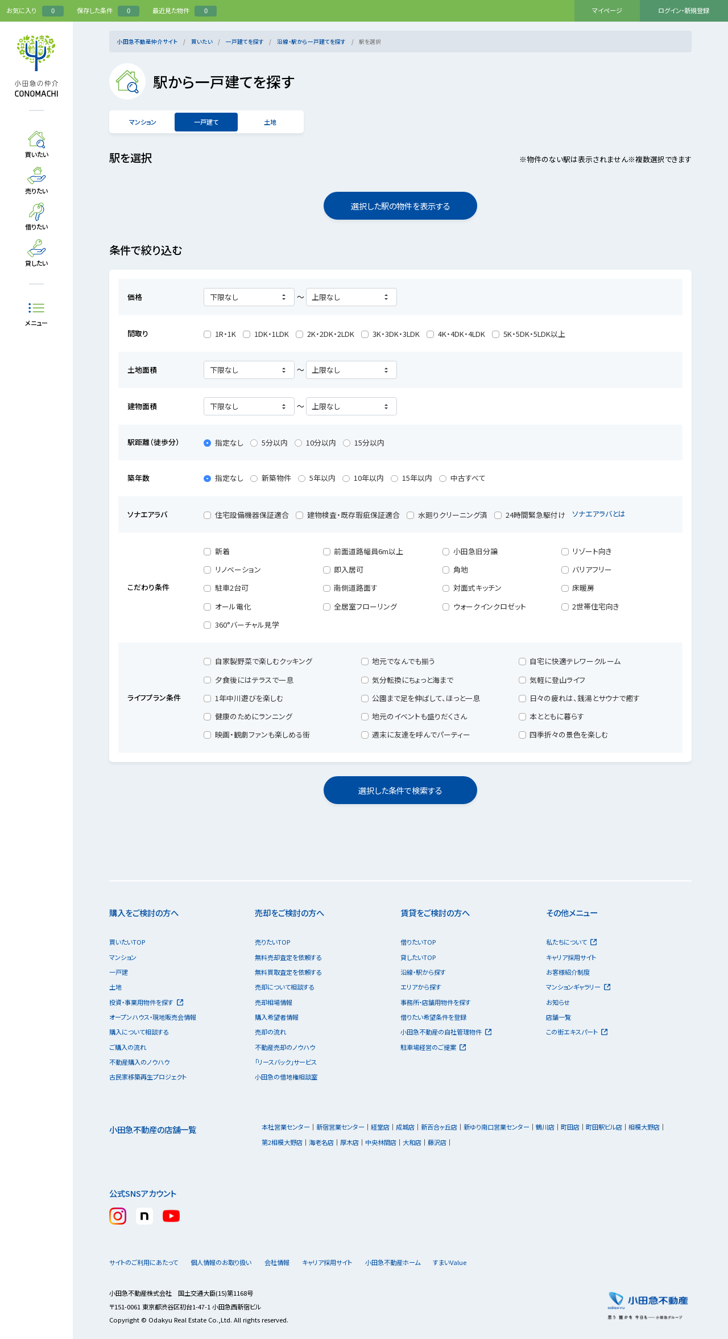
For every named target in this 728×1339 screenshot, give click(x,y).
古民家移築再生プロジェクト (148, 1076)
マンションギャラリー (578, 986)
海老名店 (321, 1142)
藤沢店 (437, 1142)
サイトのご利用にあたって (143, 1262)
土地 (270, 121)
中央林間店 (380, 1142)
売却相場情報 (273, 1002)
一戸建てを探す (245, 42)
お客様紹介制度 (568, 972)
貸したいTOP (418, 957)
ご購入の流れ (127, 1047)
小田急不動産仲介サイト (147, 42)
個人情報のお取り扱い (226, 1262)
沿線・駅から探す (423, 972)
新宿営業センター (340, 1126)
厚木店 (349, 1142)
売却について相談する (285, 986)
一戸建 (118, 972)
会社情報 (291, 1262)
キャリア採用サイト (571, 957)
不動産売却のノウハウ (285, 1047)
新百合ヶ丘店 (439, 1126)
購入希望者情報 (277, 1016)
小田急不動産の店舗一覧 (152, 1129)
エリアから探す (420, 986)
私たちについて (571, 941)
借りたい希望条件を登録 (433, 1016)
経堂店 (380, 1126)
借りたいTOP (418, 941)
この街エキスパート (576, 1031)
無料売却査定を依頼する (288, 957)
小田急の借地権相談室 (286, 1076)
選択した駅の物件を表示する (401, 206)
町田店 (570, 1126)
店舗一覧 (558, 1016)
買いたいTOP (127, 941)
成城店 (405, 1126)
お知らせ (558, 1002)
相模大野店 (644, 1126)
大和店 (412, 1142)
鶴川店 (545, 1126)
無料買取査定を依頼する (288, 972)
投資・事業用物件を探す (146, 1002)
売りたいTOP (272, 941)
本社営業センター (286, 1126)
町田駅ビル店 (604, 1126)
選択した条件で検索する (400, 790)
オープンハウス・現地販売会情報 (152, 1016)
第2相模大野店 (282, 1142)
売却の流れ (270, 1031)
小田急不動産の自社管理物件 (445, 1031)
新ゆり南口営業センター (497, 1126)
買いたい (202, 42)
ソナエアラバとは (604, 513)
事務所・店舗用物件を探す (435, 1002)
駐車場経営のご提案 (433, 1047)
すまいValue (482, 1262)
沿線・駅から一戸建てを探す (311, 42)
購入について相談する (139, 1031)
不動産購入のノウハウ (139, 1061)
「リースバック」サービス (286, 1061)
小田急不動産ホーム (416, 1262)
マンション (142, 121)
